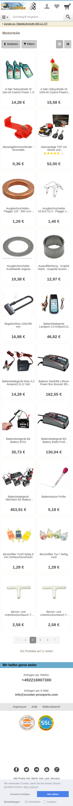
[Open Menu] (5, 16)
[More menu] (46, 6)
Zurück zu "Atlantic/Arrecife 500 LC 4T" (26, 23)
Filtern (29, 44)
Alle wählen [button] (53, 794)
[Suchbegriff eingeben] (36, 17)
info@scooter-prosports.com (36, 694)
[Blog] (37, 770)
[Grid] (59, 44)
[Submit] (68, 16)
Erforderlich (34, 802)
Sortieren (11, 44)
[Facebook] (16, 770)
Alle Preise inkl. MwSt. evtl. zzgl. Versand (36, 778)
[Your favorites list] (56, 6)
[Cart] (67, 6)
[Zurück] (17, 640)
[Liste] (67, 44)
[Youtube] (47, 770)
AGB (34, 706)
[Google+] (57, 770)
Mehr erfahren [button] (31, 787)
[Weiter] (55, 640)
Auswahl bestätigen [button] (20, 794)
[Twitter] (26, 770)
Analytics (51, 802)
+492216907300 (36, 680)
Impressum (19, 706)
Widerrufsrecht (51, 706)
